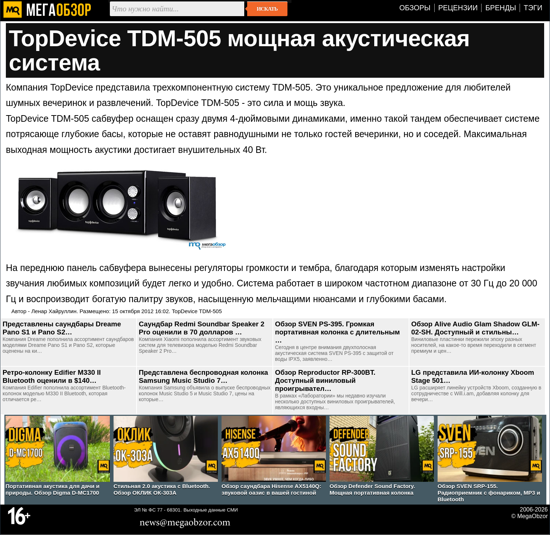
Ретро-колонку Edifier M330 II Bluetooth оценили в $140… (52, 376)
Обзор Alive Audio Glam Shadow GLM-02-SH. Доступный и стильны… (475, 328)
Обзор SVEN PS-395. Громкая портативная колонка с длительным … (337, 332)
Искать (267, 9)
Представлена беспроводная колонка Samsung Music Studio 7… (203, 376)
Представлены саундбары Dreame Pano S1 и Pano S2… (62, 328)
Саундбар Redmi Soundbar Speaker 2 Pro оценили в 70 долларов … (201, 328)
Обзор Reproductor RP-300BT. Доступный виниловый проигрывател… (325, 380)
